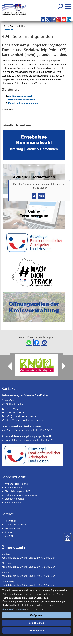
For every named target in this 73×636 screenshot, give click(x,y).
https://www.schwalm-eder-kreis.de (24, 420)
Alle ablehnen (36, 622)
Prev (8, 366)
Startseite (8, 29)
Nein (41, 195)
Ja (34, 195)
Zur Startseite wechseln (20, 95)
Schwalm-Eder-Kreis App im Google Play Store (27, 439)
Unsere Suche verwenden (21, 99)
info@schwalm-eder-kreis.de (21, 416)
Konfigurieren (36, 615)
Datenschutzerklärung (13, 608)
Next (65, 366)
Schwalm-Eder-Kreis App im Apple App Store (26, 436)
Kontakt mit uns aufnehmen (23, 103)
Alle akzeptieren (36, 630)
